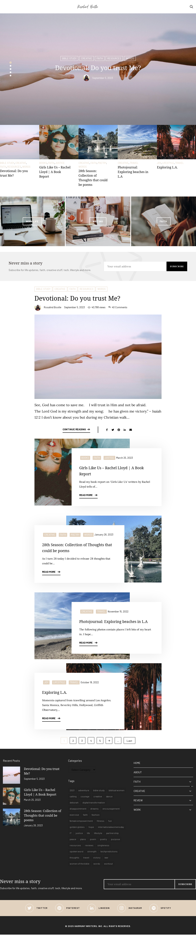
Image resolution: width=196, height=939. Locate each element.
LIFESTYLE (168, 162)
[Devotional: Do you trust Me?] (19, 142)
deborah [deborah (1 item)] (74, 807)
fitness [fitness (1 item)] (100, 825)
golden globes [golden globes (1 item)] (77, 831)
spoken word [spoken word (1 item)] (76, 855)
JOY (159, 162)
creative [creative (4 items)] (97, 800)
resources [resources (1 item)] (75, 849)
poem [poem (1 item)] (93, 843)
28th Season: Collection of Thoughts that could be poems (77, 546)
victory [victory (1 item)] (96, 862)
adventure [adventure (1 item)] (83, 794)
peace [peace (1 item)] (73, 843)
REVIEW (138, 804)
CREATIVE (86, 57)
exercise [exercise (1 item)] (74, 819)
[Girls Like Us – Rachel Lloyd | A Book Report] (58, 142)
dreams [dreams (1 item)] (94, 813)
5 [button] (10, 75)
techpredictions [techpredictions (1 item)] (109, 855)
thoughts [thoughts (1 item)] (74, 862)
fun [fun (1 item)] (110, 825)
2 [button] (10, 65)
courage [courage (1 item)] (85, 800)
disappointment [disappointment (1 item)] (78, 813)
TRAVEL (134, 162)
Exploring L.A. (167, 167)
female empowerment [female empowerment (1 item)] (81, 825)
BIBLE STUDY (69, 57)
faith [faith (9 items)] (85, 819)
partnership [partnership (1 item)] (112, 837)
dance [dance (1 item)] (109, 800)
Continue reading (76, 429)
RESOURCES (114, 57)
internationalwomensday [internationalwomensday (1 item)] (111, 831)
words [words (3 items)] (96, 868)
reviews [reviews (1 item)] (89, 849)
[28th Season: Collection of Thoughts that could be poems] (98, 142)
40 (117, 307)
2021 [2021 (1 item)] (72, 794)
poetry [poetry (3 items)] (103, 843)
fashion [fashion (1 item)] (96, 819)
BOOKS (43, 162)
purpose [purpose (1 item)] (115, 843)
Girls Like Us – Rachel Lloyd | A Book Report (54, 172)
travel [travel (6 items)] (86, 862)
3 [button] (10, 69)
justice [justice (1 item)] (79, 837)
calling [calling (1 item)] (73, 800)
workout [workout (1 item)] (108, 868)
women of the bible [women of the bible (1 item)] (79, 868)
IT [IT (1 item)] (71, 837)
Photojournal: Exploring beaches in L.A (133, 172)
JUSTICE (60, 162)
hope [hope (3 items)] (91, 831)
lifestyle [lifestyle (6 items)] (98, 837)
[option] (98, 69)
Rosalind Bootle (52, 307)
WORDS (130, 57)
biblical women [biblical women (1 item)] (116, 794)
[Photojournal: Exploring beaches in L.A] (137, 142)
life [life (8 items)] (88, 837)
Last (129, 745)
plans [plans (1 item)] (83, 843)
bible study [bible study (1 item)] (99, 794)
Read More (88, 494)
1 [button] (10, 62)
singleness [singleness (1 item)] (103, 849)
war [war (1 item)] (106, 862)
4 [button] (10, 72)
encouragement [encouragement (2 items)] (111, 813)
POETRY (102, 162)
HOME (137, 767)
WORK (137, 814)
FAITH (100, 57)
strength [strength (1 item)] (91, 855)
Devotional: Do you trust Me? (87, 297)
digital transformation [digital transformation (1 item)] (93, 807)
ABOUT (138, 776)
